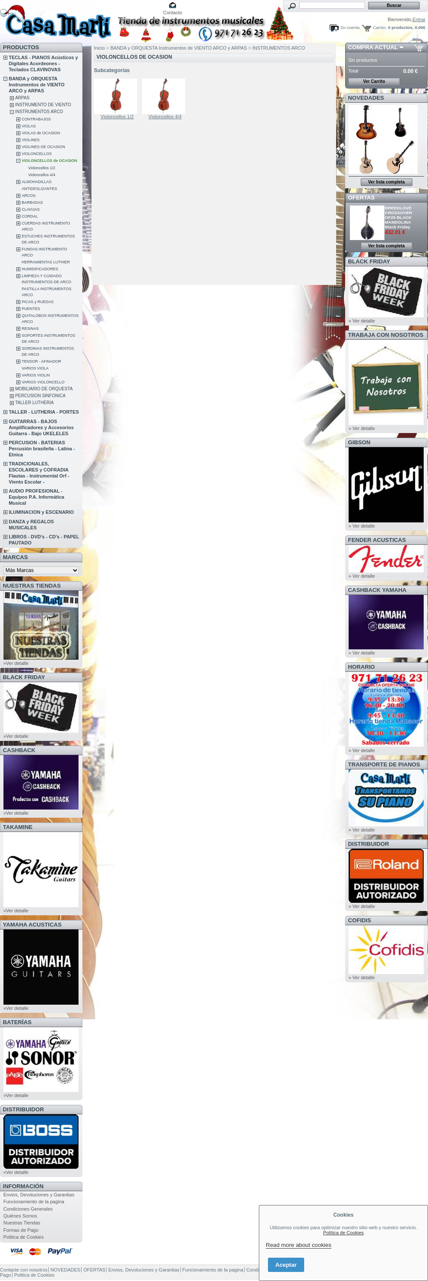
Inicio (99, 48)
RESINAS (30, 328)
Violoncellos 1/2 (41, 168)
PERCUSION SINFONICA (40, 395)
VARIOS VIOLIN (36, 375)
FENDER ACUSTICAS (377, 540)
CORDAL (30, 216)
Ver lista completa (386, 182)
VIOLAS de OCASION (41, 133)
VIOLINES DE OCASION (43, 147)
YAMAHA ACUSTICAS (32, 924)
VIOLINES (31, 140)
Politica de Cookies (23, 1237)
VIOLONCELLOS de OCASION (49, 160)
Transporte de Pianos (384, 764)
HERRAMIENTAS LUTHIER (46, 262)
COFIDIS (359, 920)
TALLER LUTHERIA (34, 402)
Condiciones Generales (28, 1208)
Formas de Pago (20, 1230)
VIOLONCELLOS (37, 154)
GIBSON (359, 442)
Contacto (172, 12)
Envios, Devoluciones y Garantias (38, 1194)
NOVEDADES (366, 98)
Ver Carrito (374, 81)
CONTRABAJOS (36, 119)
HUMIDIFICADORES (40, 269)
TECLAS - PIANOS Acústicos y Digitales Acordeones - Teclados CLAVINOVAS (43, 63)
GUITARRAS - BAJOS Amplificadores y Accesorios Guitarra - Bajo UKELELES (41, 427)
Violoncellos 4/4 (41, 175)
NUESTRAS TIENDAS (32, 585)
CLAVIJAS (31, 209)
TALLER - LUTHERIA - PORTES (44, 411)
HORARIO (361, 667)
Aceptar (286, 1265)
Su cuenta (349, 27)
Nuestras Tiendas (22, 1222)
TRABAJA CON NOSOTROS (386, 335)
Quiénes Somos (20, 1215)
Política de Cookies (343, 1232)
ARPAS (22, 97)
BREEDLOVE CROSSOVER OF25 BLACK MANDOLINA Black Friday (398, 217)
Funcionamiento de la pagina (33, 1201)
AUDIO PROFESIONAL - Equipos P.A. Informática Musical (36, 497)
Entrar (418, 19)
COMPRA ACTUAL (373, 47)
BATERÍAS (17, 1022)
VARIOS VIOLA (35, 368)
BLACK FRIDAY (24, 677)
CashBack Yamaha (377, 590)
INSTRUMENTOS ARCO (39, 111)
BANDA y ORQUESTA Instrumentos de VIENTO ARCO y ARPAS (36, 84)
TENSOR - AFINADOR (41, 361)
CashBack (19, 750)
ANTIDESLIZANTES (39, 189)
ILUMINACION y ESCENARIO (41, 512)
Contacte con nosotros (23, 1269)
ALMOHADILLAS (36, 182)
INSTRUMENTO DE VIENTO (43, 104)
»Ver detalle (15, 663)
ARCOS (28, 195)
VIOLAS (29, 126)
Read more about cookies (298, 1245)
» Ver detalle (362, 320)
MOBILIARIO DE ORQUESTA (43, 388)
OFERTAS (361, 197)
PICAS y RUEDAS (38, 302)
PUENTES (31, 309)
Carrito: (380, 27)
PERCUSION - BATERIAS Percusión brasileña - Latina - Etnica (42, 448)
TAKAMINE (18, 827)
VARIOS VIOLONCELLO (43, 382)
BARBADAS (32, 202)
